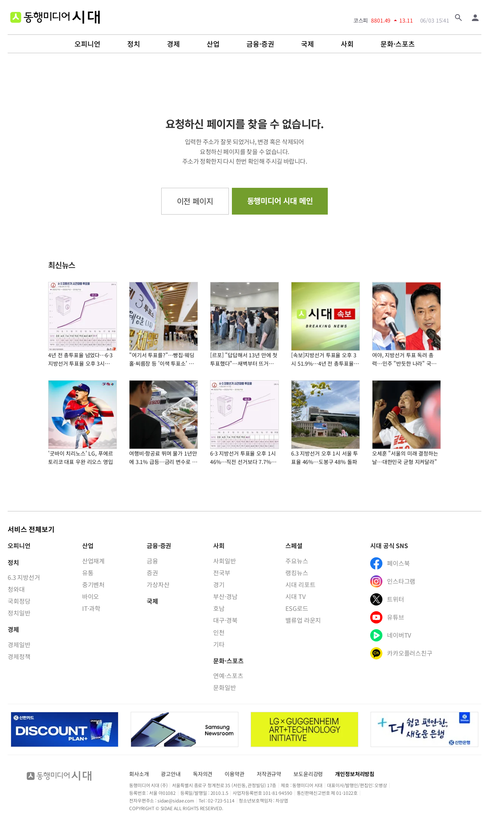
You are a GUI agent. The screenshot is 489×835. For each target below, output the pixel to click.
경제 (173, 44)
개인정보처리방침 (354, 774)
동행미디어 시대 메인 (280, 200)
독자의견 (202, 774)
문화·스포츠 (398, 44)
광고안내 (170, 774)
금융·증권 (260, 44)
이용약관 (234, 774)
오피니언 (87, 44)
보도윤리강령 (308, 774)
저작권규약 (269, 774)
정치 (133, 44)
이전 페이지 (195, 201)
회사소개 (139, 774)
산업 (213, 44)
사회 (347, 44)
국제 (307, 44)
